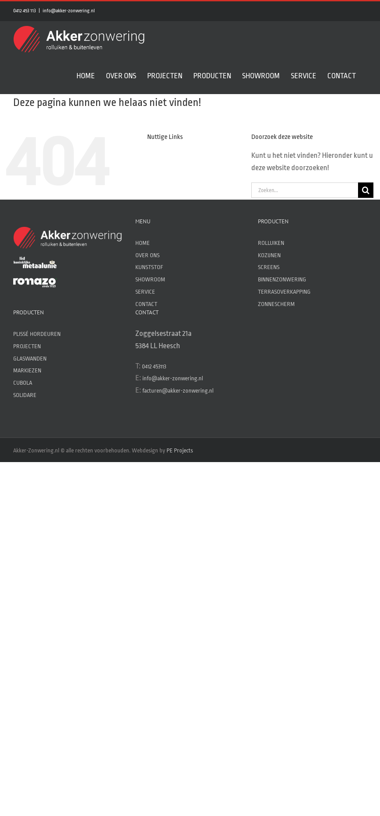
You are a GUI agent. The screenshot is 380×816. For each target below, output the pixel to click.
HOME (142, 243)
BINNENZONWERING (282, 279)
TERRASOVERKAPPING (284, 291)
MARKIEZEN (27, 370)
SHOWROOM (150, 279)
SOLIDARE (24, 395)
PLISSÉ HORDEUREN (37, 334)
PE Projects (179, 450)
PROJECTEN (27, 346)
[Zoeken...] (304, 190)
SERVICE (145, 291)
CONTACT (146, 304)
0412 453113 (154, 366)
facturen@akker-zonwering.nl (178, 390)
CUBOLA (22, 382)
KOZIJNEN (269, 255)
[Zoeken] (365, 190)
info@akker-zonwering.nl (69, 11)
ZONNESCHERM (276, 304)
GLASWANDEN (30, 358)
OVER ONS (147, 255)
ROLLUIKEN (271, 243)
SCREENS (268, 267)
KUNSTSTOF (149, 267)
